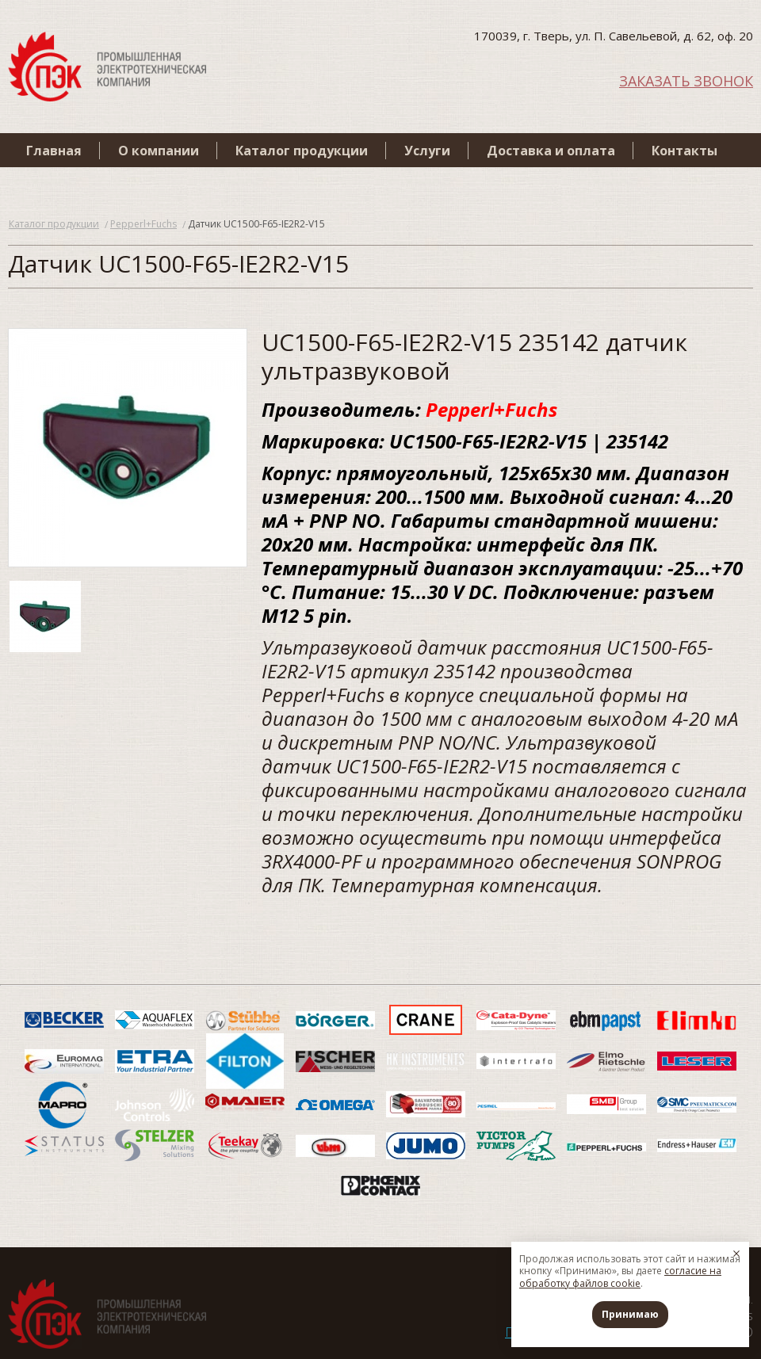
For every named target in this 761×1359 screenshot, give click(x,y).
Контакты (684, 150)
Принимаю (630, 1314)
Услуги (427, 150)
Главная (54, 150)
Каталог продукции (301, 150)
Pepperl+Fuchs (143, 224)
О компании (158, 150)
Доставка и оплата (551, 150)
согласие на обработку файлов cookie (620, 1277)
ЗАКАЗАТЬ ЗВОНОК (686, 79)
